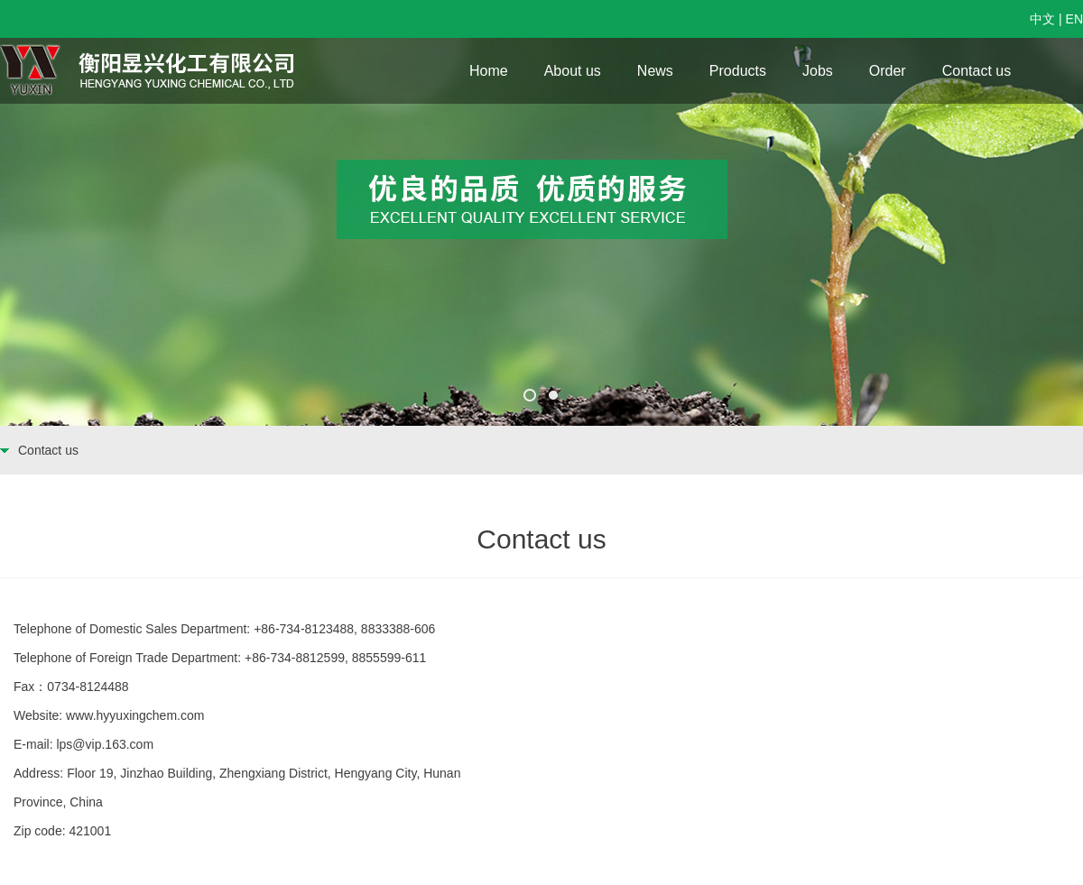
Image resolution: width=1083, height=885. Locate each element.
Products (737, 70)
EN (1074, 19)
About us (572, 70)
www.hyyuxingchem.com (135, 715)
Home (488, 70)
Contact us (976, 70)
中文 (1042, 19)
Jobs (817, 70)
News (655, 70)
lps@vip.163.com (104, 744)
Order (887, 70)
